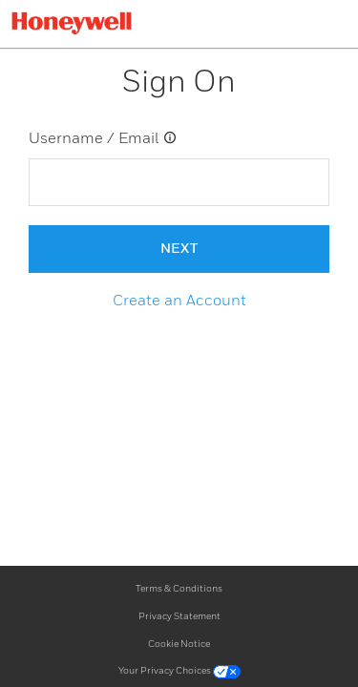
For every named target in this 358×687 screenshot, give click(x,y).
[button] (179, 302)
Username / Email (103, 138)
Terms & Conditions (179, 588)
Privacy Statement (179, 616)
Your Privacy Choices (179, 671)
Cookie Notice (179, 644)
